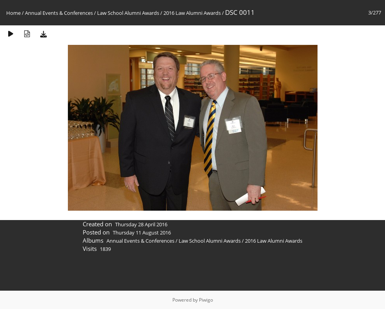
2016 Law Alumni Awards (192, 12)
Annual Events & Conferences (59, 12)
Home (13, 12)
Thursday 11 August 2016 (142, 232)
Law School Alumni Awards (128, 12)
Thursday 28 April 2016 (141, 224)
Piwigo (206, 300)
